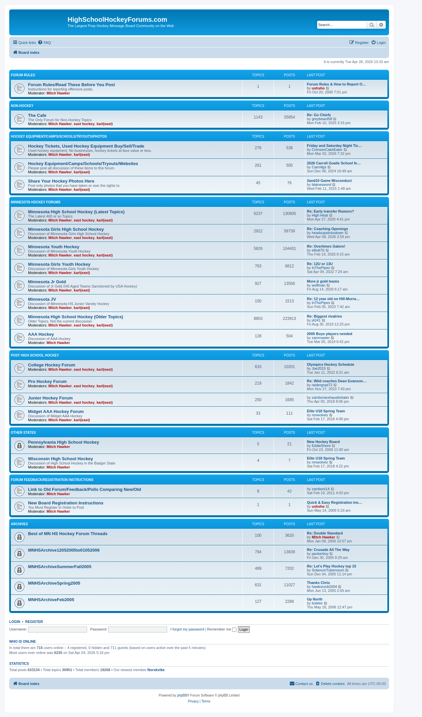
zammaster (321, 338)
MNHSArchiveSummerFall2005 (59, 566)
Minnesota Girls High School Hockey (66, 229)
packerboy (320, 554)
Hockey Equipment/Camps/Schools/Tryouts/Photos (59, 136)
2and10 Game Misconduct (329, 181)
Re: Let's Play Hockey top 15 (331, 566)
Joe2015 (319, 368)
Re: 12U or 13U (320, 264)
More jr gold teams (323, 281)
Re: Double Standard (325, 533)
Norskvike (156, 670)
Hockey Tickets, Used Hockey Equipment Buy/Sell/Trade (86, 146)
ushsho (318, 88)
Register (34, 622)
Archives (19, 524)
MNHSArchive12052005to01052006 (64, 550)
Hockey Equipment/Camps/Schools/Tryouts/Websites (83, 163)
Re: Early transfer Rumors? (330, 211)
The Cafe (37, 115)
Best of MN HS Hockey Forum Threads (67, 533)
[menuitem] (44, 43)
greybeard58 (322, 119)
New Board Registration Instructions (66, 502)
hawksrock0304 (324, 587)
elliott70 (318, 250)
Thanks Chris (318, 583)
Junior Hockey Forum (50, 397)
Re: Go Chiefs (319, 115)
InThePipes (321, 268)
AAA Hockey (41, 334)
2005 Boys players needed (329, 334)
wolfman (318, 285)
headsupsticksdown (328, 233)
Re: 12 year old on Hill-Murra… (333, 299)
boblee (317, 603)
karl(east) (105, 124)
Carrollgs (319, 167)
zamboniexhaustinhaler (330, 397)
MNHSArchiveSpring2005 (54, 583)
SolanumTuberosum (328, 570)
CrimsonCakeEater (327, 150)
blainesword (321, 185)
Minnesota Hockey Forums (35, 202)
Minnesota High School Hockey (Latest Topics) (76, 211)
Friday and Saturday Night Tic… (334, 146)
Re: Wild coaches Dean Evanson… (337, 381)
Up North (314, 599)
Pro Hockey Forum (47, 381)
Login (14, 622)
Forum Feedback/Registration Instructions (52, 480)
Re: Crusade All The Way (328, 550)
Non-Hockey (22, 106)
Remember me (221, 629)
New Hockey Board (323, 442)
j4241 (316, 320)
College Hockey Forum (51, 364)
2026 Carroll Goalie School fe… (334, 163)
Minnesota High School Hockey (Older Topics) (75, 316)
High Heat (320, 215)
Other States (23, 432)
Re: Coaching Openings (327, 229)
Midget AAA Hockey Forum (56, 411)
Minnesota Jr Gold (47, 281)
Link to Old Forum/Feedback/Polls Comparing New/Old (84, 489)
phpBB (182, 695)
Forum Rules (23, 75)
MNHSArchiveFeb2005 (51, 599)
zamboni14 (321, 489)
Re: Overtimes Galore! (326, 246)
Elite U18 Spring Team (326, 411)
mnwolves (320, 415)
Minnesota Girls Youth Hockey (59, 264)
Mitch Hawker (58, 93)
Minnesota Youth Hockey (53, 246)
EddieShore (321, 446)
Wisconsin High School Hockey (60, 458)
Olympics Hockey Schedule (330, 364)
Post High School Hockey (35, 355)
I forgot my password (187, 629)
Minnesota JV (42, 299)
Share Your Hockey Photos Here (61, 181)
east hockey (84, 124)
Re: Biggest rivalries (324, 316)
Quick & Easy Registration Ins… (334, 502)
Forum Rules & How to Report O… (336, 84)
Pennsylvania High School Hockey (63, 442)
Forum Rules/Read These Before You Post (71, 84)
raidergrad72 (322, 385)
